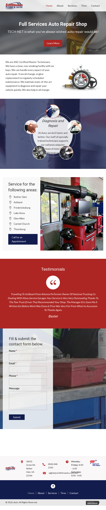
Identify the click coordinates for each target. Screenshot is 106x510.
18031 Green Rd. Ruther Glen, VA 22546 (30, 472)
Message (14, 389)
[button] (53, 43)
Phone (13, 376)
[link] (49, 5)
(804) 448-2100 (53, 470)
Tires (63, 497)
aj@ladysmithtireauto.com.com (63, 477)
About (41, 497)
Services (52, 497)
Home (31, 497)
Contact (74, 497)
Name (13, 350)
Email (12, 363)
